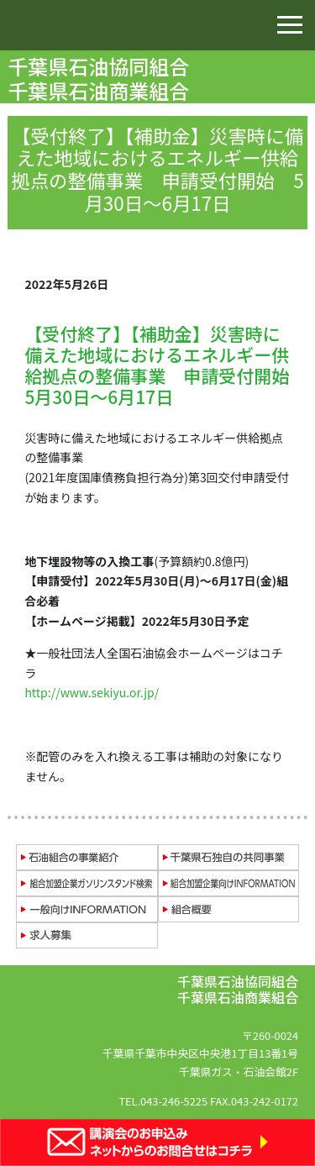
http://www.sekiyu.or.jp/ (91, 692)
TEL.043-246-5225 (162, 1101)
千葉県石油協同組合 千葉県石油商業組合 (100, 78)
